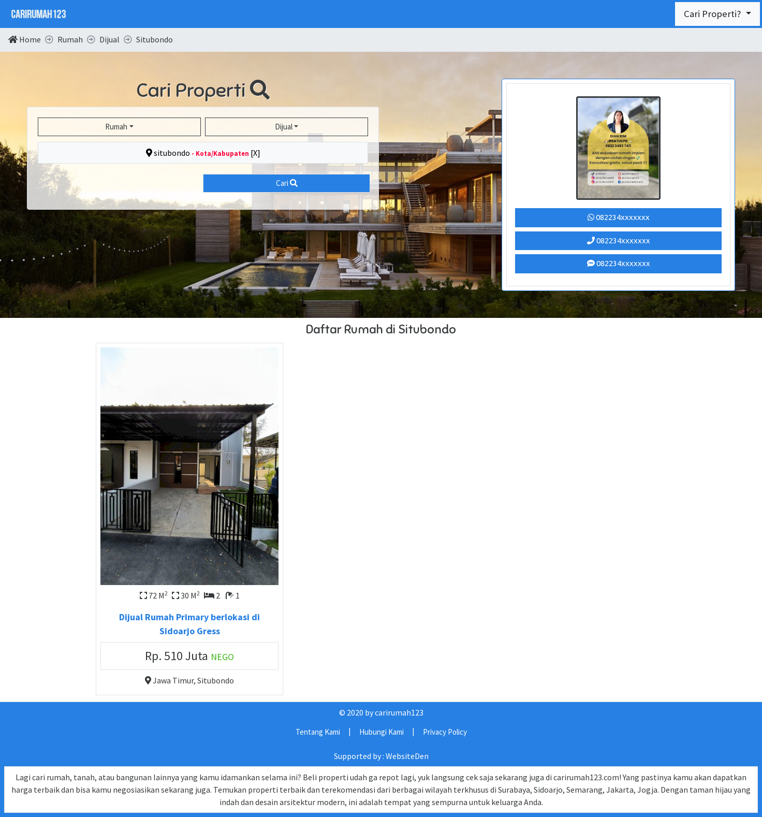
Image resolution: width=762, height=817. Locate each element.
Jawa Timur (173, 680)
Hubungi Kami (381, 732)
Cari (287, 183)
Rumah (116, 127)
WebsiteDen (407, 756)
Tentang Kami (318, 732)
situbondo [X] (203, 153)
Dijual (283, 127)
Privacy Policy (445, 732)
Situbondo (215, 680)
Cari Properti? (713, 14)
